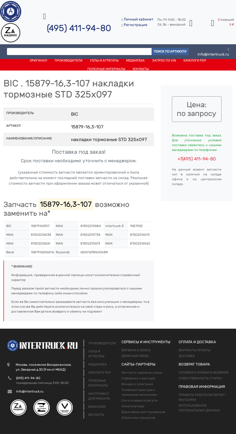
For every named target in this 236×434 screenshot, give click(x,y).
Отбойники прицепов (138, 418)
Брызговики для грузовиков (143, 412)
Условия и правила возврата (204, 373)
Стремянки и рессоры (138, 378)
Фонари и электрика (137, 384)
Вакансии (97, 407)
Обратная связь (135, 356)
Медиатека (135, 60)
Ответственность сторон (200, 378)
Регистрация (134, 25)
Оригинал (38, 60)
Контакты (141, 69)
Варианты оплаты (194, 350)
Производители (69, 60)
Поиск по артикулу (170, 51)
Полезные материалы (106, 69)
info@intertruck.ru (213, 51)
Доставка (187, 356)
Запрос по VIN (164, 60)
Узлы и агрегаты (104, 60)
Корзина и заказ (135, 350)
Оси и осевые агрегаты (139, 400)
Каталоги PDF (194, 60)
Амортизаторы (132, 406)
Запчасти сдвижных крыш (141, 373)
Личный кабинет (137, 19)
